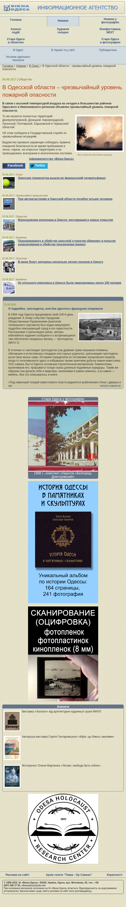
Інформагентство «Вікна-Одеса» (51, 159)
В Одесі (18, 50)
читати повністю (110, 385)
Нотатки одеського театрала (18, 58)
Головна (16, 19)
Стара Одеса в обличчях (16, 41)
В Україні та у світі (63, 50)
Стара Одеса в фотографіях (110, 41)
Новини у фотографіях (110, 20)
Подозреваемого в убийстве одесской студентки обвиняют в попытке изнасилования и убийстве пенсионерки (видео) (67, 242)
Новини (63, 20)
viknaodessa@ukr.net (34, 885)
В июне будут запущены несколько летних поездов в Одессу (60, 262)
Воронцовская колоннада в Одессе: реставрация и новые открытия (65, 220)
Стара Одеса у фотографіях (63, 399)
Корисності (114, 874)
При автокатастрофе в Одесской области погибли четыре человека (65, 199)
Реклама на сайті (17, 874)
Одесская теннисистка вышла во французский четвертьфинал (62, 178)
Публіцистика (108, 50)
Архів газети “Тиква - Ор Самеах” (69, 874)
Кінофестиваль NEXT (110, 30)
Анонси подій (16, 30)
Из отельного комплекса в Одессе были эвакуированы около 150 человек (69, 282)
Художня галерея (63, 30)
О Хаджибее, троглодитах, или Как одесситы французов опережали (55, 308)
